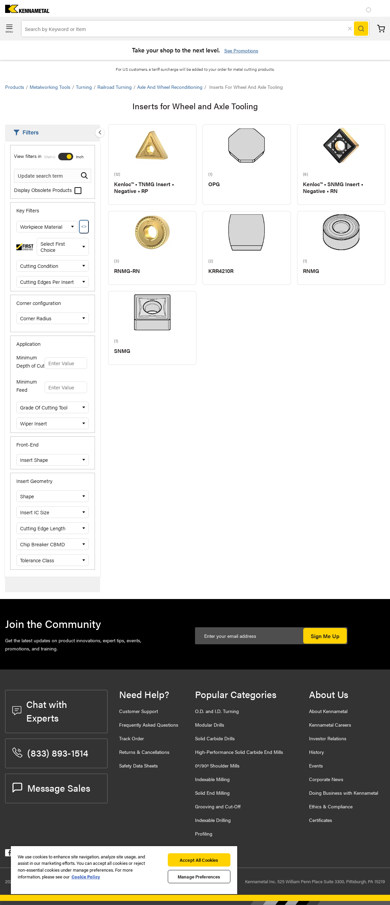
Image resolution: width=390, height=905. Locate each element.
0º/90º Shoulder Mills (217, 765)
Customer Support (138, 711)
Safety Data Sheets (138, 765)
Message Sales (51, 787)
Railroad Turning (114, 86)
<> (84, 226)
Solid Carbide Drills (215, 738)
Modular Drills (209, 724)
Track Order (131, 738)
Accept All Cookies (199, 860)
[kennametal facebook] (8, 854)
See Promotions (241, 50)
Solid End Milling (212, 792)
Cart (381, 29)
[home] (24, 11)
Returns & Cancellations (144, 751)
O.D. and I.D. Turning (217, 711)
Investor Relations (327, 738)
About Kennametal (328, 711)
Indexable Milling (212, 779)
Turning (84, 86)
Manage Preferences (199, 876)
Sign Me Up (325, 636)
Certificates (320, 820)
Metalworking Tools (50, 86)
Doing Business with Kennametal (343, 792)
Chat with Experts (39, 710)
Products (14, 86)
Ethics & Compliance (331, 806)
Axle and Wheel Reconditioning (169, 86)
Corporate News (326, 779)
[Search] (361, 28)
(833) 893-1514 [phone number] (50, 752)
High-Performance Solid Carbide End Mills (239, 751)
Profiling (203, 833)
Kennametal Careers (330, 724)
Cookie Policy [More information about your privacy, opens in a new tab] (85, 876)
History (316, 751)
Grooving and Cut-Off (218, 806)
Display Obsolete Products (47, 189)
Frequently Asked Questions (148, 724)
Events (316, 765)
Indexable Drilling (213, 820)
